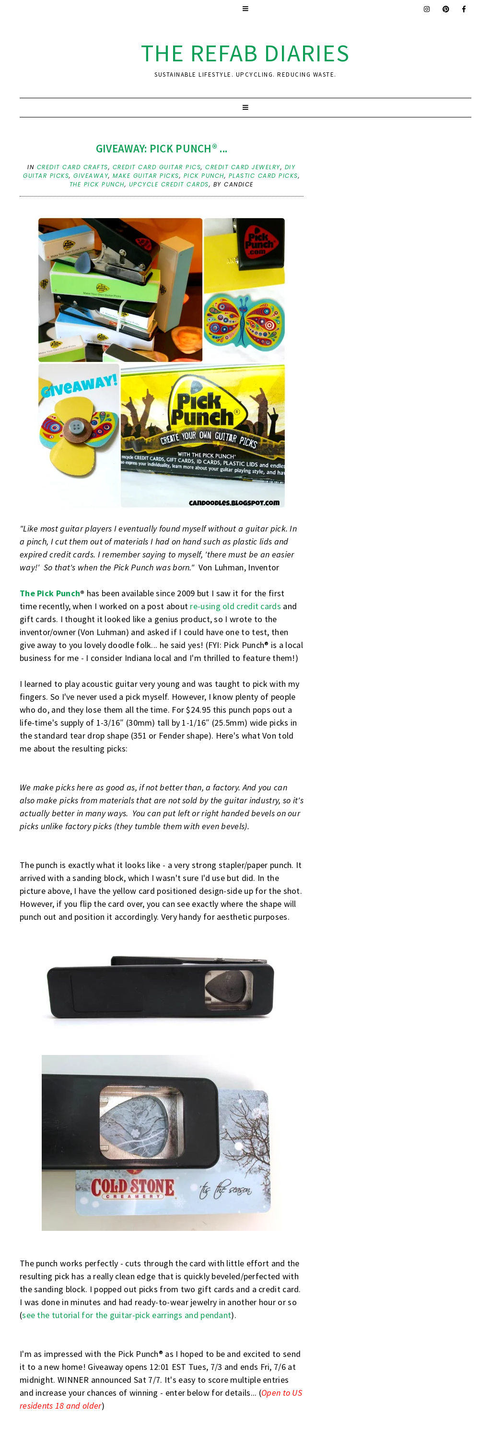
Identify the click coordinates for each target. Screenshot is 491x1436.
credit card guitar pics (157, 167)
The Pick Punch (50, 593)
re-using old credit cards (235, 606)
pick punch (204, 176)
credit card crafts (72, 167)
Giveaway (90, 176)
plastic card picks (263, 176)
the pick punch (97, 184)
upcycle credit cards (169, 184)
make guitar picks (146, 176)
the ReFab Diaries (245, 53)
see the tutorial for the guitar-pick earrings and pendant (126, 1314)
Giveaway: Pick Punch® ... (162, 148)
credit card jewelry (243, 167)
